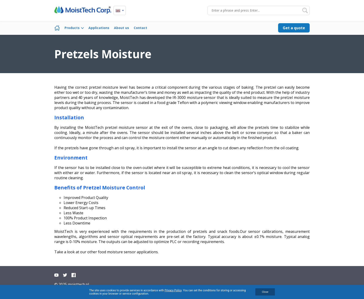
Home (57, 28)
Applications (98, 28)
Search (305, 10)
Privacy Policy (173, 290)
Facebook (74, 275)
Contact (140, 28)
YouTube (56, 275)
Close (265, 291)
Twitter (65, 275)
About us (121, 28)
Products (72, 28)
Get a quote (294, 27)
